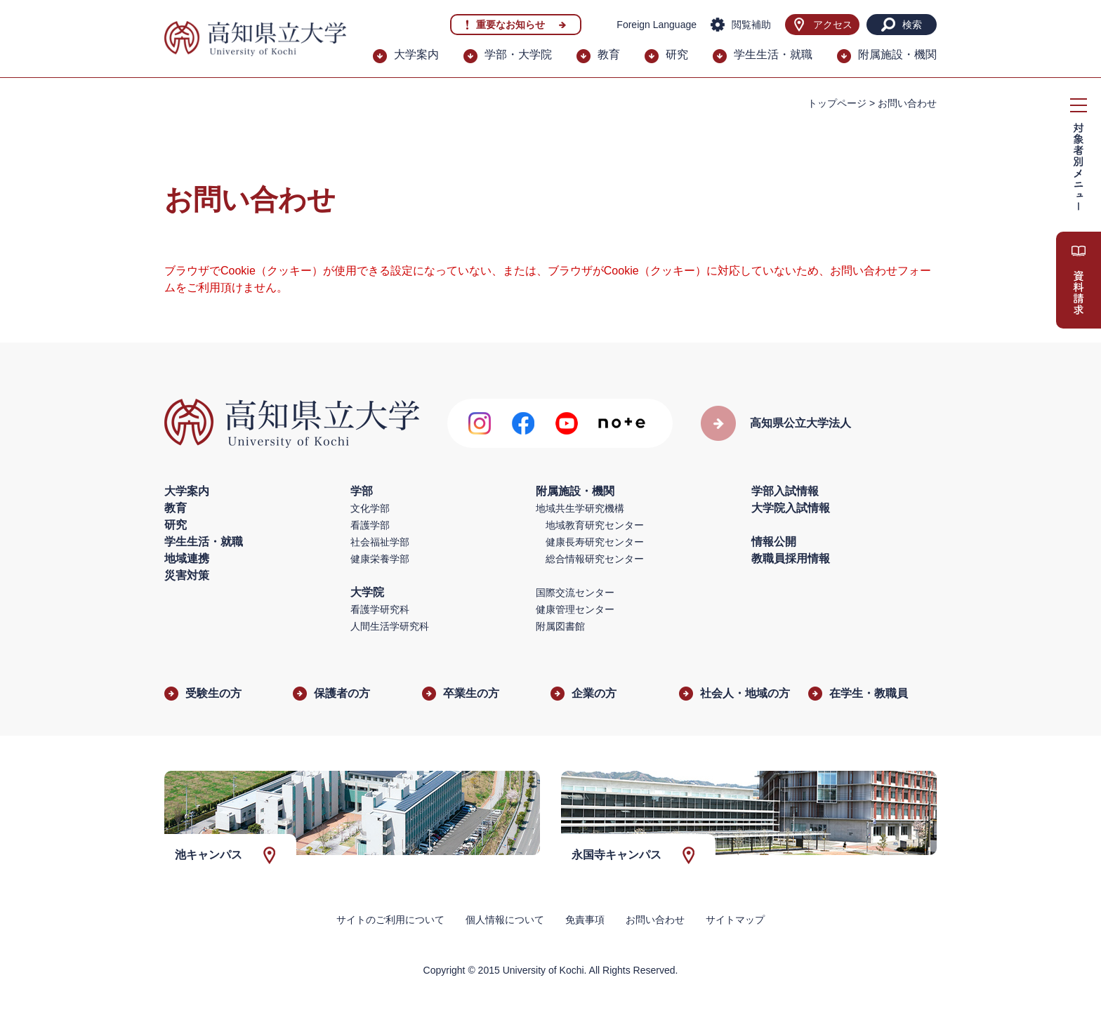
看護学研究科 (379, 609)
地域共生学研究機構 (580, 508)
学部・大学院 (518, 54)
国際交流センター (575, 592)
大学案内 (416, 54)
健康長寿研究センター (595, 542)
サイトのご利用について (390, 919)
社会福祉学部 (379, 542)
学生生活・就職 (773, 54)
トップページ (836, 103)
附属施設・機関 (897, 54)
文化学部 (370, 508)
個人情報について (505, 919)
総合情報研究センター (595, 558)
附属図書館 (560, 626)
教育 (609, 54)
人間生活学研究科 (389, 626)
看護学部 (370, 525)
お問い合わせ (655, 919)
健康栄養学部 (379, 558)
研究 (677, 54)
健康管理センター (575, 609)
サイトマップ (735, 919)
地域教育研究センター (595, 525)
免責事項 (585, 919)
